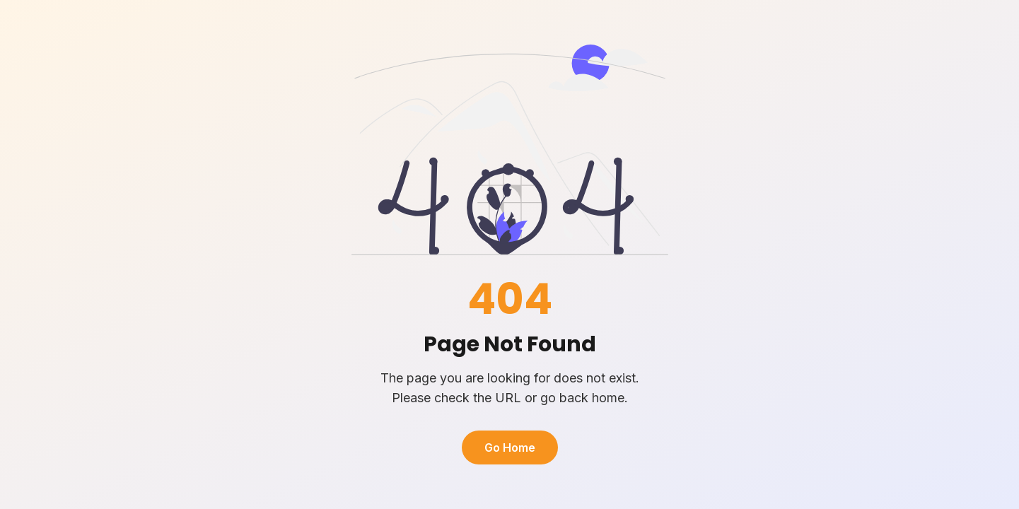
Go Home (509, 447)
